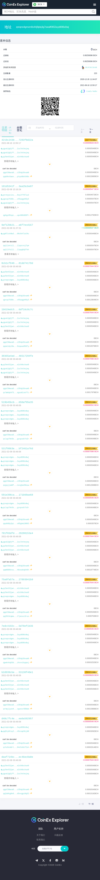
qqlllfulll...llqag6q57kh (16, 250)
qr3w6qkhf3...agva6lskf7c (16, 393)
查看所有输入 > (11, 161)
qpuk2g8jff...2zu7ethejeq (16, 149)
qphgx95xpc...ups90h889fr (16, 215)
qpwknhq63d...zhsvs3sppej (16, 663)
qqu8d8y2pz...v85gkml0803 (16, 524)
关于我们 (41, 835)
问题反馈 (58, 835)
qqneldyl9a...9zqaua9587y (16, 346)
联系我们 (41, 839)
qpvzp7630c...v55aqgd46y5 (16, 199)
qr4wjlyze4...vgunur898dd (16, 709)
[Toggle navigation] (94, 4)
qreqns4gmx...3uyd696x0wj (16, 280)
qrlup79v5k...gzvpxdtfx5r (16, 439)
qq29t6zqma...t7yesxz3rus (16, 616)
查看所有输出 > (11, 254)
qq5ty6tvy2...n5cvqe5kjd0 (16, 731)
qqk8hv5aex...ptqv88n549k (16, 177)
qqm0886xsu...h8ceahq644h (16, 570)
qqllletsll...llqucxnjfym (16, 246)
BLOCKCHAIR (89, 67)
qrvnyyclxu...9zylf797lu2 (16, 195)
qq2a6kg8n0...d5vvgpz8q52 (16, 794)
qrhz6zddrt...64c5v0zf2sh (16, 747)
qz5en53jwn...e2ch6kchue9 (16, 157)
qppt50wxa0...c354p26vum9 (16, 173)
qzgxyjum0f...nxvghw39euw (16, 485)
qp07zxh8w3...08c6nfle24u (16, 234)
